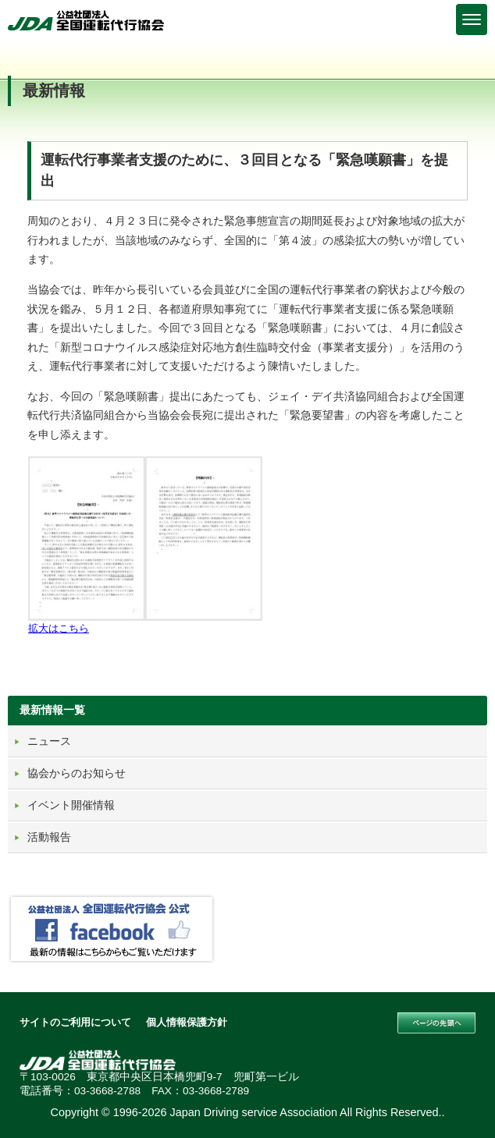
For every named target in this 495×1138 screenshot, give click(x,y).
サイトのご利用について (75, 1022)
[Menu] (471, 19)
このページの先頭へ (436, 1023)
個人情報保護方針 (186, 1022)
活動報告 (49, 837)
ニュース (49, 741)
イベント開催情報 (71, 805)
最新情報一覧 (52, 710)
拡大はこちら (58, 628)
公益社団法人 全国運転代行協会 (86, 20)
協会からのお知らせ (76, 773)
